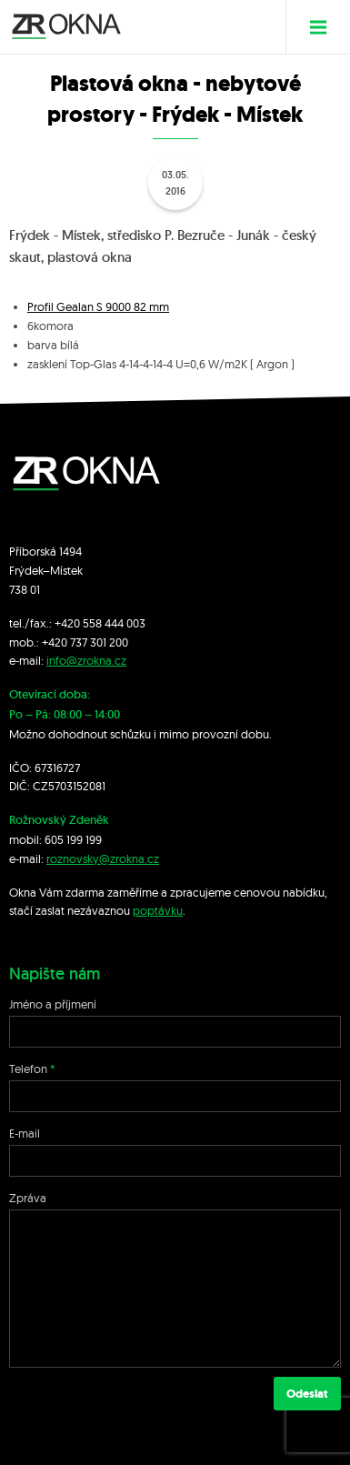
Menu (325, 26)
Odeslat (307, 1393)
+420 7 (58, 642)
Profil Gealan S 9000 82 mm (98, 306)
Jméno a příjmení (52, 1004)
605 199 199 (73, 839)
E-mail (24, 1133)
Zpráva (27, 1197)
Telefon (28, 1068)
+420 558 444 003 (100, 623)
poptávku (158, 910)
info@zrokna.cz (86, 660)
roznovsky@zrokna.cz (102, 858)
